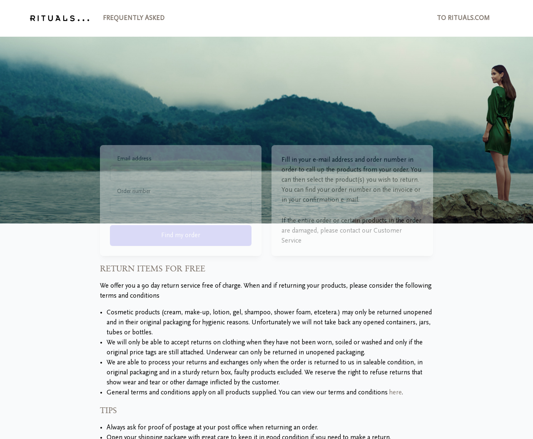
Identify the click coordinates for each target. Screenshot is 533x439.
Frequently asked (133, 18)
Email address (134, 173)
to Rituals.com (463, 18)
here (395, 392)
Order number (133, 205)
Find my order (180, 249)
